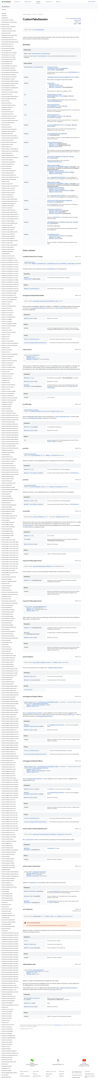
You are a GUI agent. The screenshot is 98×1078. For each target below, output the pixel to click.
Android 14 (61, 1076)
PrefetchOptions (51, 107)
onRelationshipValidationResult (68, 988)
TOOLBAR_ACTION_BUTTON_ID (54, 161)
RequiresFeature (52, 165)
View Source (76, 20)
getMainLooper (71, 714)
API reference (6, 6)
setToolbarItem (51, 222)
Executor (57, 189)
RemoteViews (58, 210)
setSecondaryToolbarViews (54, 209)
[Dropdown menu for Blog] (62, 1)
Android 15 (61, 1073)
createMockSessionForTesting (55, 68)
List (56, 87)
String (61, 96)
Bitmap (63, 156)
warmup (54, 989)
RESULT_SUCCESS (51, 441)
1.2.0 (80, 22)
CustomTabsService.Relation (57, 235)
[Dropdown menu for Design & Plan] (33, 1)
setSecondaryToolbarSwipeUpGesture (57, 200)
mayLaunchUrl (50, 83)
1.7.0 (80, 828)
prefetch (49, 106)
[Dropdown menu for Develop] (42, 1)
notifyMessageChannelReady (34, 418)
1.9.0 (80, 448)
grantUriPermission (28, 525)
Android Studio (91, 1)
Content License (57, 1025)
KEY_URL (73, 386)
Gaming (35, 1073)
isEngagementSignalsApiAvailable (56, 77)
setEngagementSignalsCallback (55, 170)
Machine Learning (37, 1076)
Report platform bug (89, 1073)
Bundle (73, 77)
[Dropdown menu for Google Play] (53, 1)
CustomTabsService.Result (55, 94)
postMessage (50, 96)
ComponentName (51, 69)
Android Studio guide (76, 1075)
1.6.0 (80, 295)
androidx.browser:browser (75, 18)
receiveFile (50, 125)
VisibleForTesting (53, 67)
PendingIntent (51, 202)
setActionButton (51, 156)
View (50, 902)
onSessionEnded (59, 308)
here (26, 983)
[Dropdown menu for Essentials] (21, 1)
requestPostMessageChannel (54, 101)
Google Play (48, 1)
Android (21, 1073)
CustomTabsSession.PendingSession (40, 53)
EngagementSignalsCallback (62, 172)
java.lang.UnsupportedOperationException (35, 342)
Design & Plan (27, 1)
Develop (34, 14)
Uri (56, 84)
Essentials (16, 1)
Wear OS (48, 1076)
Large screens (49, 1073)
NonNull (31, 67)
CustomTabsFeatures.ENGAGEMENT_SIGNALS (57, 166)
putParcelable (51, 387)
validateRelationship (53, 234)
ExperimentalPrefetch (54, 104)
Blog (59, 1)
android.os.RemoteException (31, 339)
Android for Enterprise (24, 1076)
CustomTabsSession (39, 29)
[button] (9, 20)
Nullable (52, 84)
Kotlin (75, 23)
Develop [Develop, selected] (38, 1)
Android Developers (27, 14)
